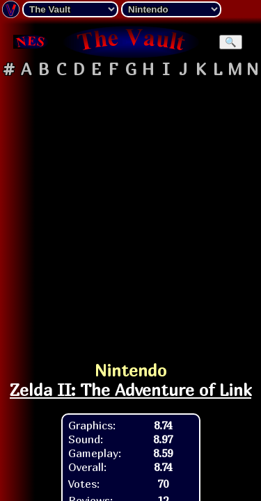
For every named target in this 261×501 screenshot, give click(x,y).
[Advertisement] (130, 213)
